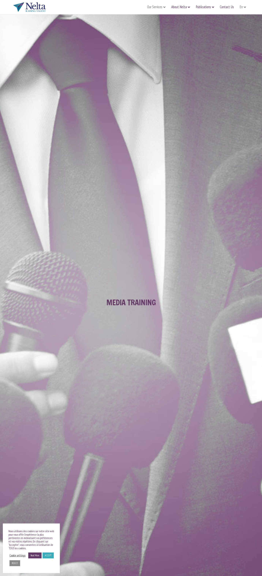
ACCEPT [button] (48, 555)
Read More (35, 555)
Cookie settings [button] (17, 555)
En (241, 7)
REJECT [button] (15, 563)
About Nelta (179, 7)
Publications (203, 7)
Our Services (154, 7)
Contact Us (227, 7)
